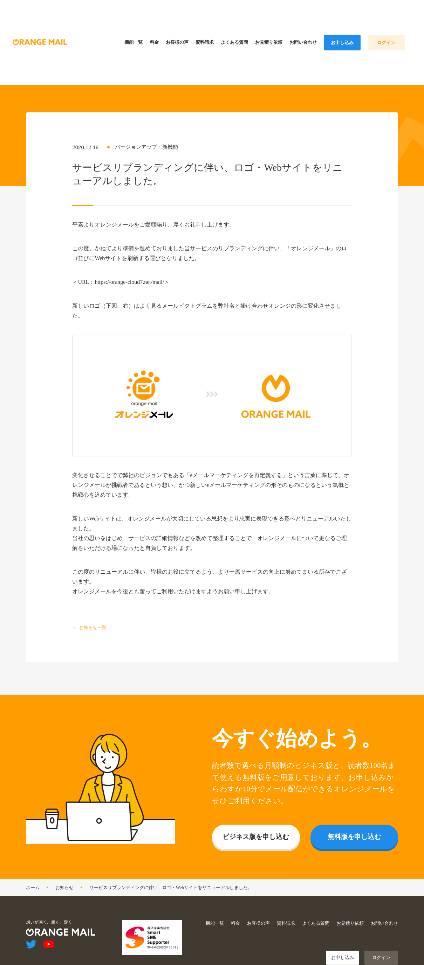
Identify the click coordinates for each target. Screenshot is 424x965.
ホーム (33, 883)
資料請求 (286, 919)
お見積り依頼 (350, 919)
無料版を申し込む (354, 833)
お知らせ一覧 (93, 624)
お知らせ (64, 883)
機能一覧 (215, 919)
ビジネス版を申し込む (256, 833)
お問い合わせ (384, 919)
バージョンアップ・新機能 (146, 143)
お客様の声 (258, 919)
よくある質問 (315, 919)
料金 (235, 919)
